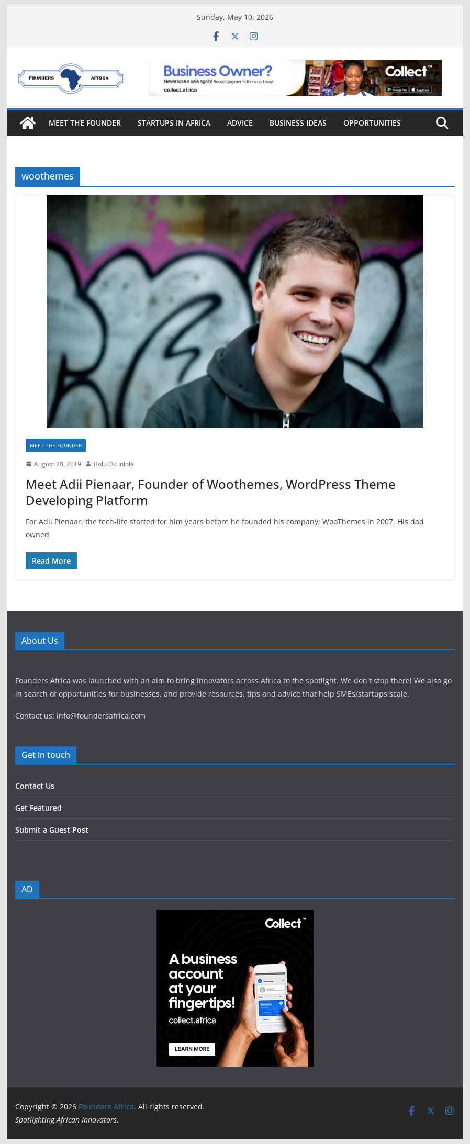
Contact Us (34, 786)
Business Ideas (298, 123)
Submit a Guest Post (51, 830)
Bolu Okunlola (114, 463)
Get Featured (38, 808)
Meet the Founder (85, 123)
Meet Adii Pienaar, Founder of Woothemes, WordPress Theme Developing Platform (211, 492)
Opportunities (372, 123)
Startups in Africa (174, 123)
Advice (240, 123)
